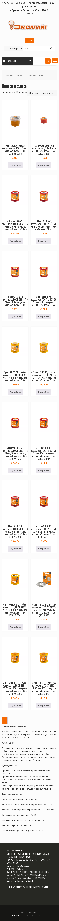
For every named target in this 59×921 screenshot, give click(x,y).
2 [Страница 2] (10, 720)
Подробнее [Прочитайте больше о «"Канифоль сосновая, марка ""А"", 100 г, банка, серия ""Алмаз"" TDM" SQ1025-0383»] (15, 165)
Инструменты (20, 75)
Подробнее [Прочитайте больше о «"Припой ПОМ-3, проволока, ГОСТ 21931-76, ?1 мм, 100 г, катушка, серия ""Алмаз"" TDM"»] (15, 241)
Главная (9, 75)
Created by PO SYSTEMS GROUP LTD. (29, 915)
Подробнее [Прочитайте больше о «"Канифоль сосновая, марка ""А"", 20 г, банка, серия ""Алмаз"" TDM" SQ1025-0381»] (43, 165)
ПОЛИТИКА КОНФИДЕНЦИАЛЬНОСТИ (29, 886)
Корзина (29, 14)
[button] (55, 60)
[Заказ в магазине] (42, 93)
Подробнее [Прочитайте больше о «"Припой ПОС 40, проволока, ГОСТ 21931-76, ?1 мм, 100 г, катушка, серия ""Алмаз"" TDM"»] (15, 316)
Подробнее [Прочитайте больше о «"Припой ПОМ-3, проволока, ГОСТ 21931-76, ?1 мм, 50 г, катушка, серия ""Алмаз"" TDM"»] (43, 241)
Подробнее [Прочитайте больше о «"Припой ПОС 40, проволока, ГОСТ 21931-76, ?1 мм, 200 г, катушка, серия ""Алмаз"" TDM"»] (43, 316)
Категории (10, 60)
